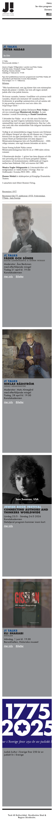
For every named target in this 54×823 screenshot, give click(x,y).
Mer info (8, 276)
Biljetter (5, 83)
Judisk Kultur (8, 9)
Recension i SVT (9, 191)
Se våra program (43, 6)
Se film (6, 56)
